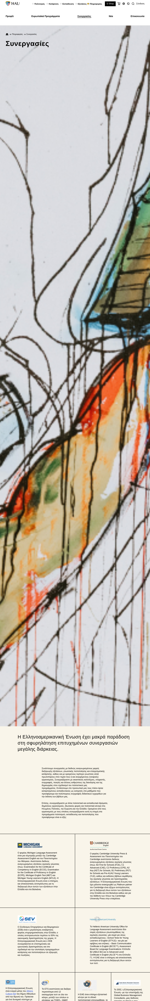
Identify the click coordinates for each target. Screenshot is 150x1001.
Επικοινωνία (137, 16)
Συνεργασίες (84, 16)
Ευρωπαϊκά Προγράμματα (45, 16)
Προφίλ (10, 16)
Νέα (111, 16)
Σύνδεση (140, 3)
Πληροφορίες (17, 34)
